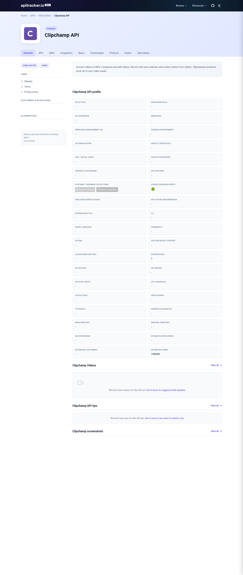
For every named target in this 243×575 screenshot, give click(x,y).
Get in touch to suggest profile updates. (166, 390)
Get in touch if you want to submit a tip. (164, 418)
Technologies (97, 53)
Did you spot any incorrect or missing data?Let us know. (41, 137)
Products (114, 53)
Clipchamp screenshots (87, 431)
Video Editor (45, 15)
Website (26, 81)
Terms (26, 86)
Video (44, 65)
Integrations (66, 53)
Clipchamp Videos (84, 365)
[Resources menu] (199, 6)
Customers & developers (36, 100)
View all (216, 365)
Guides (128, 53)
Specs (81, 53)
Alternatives (143, 53)
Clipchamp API (61, 15)
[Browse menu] (181, 6)
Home (24, 15)
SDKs (52, 53)
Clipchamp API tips (84, 405)
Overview (28, 53)
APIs (32, 15)
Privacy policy (29, 92)
